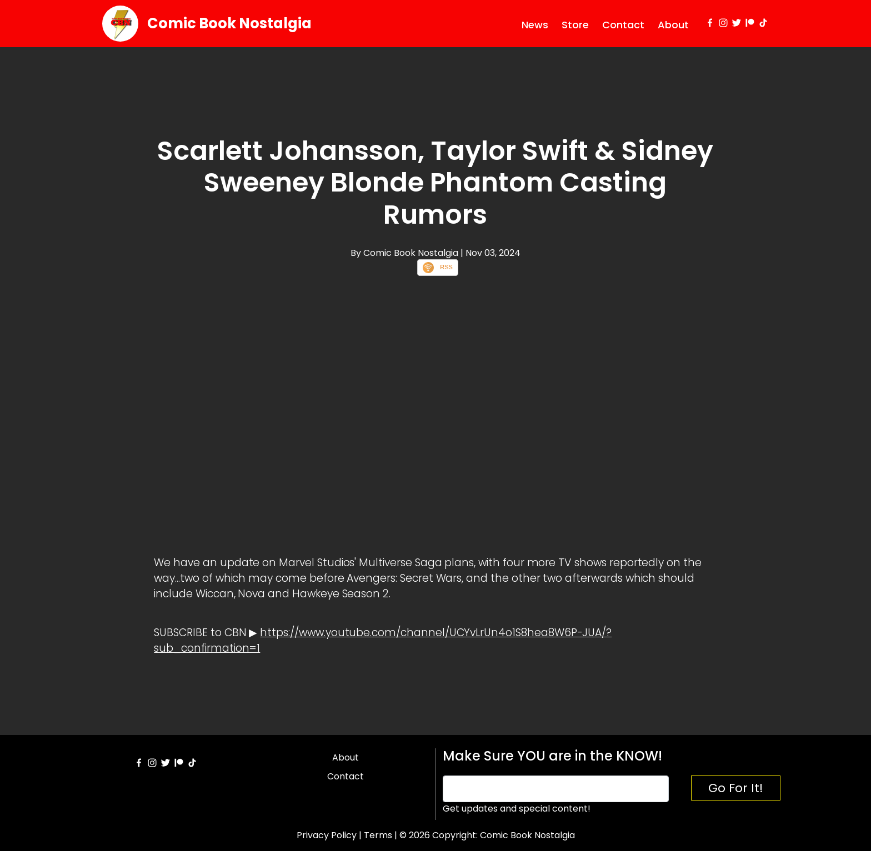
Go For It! (735, 788)
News (535, 25)
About (673, 25)
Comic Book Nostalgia (229, 23)
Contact (623, 25)
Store (575, 25)
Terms (378, 835)
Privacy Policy (327, 835)
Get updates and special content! (516, 808)
